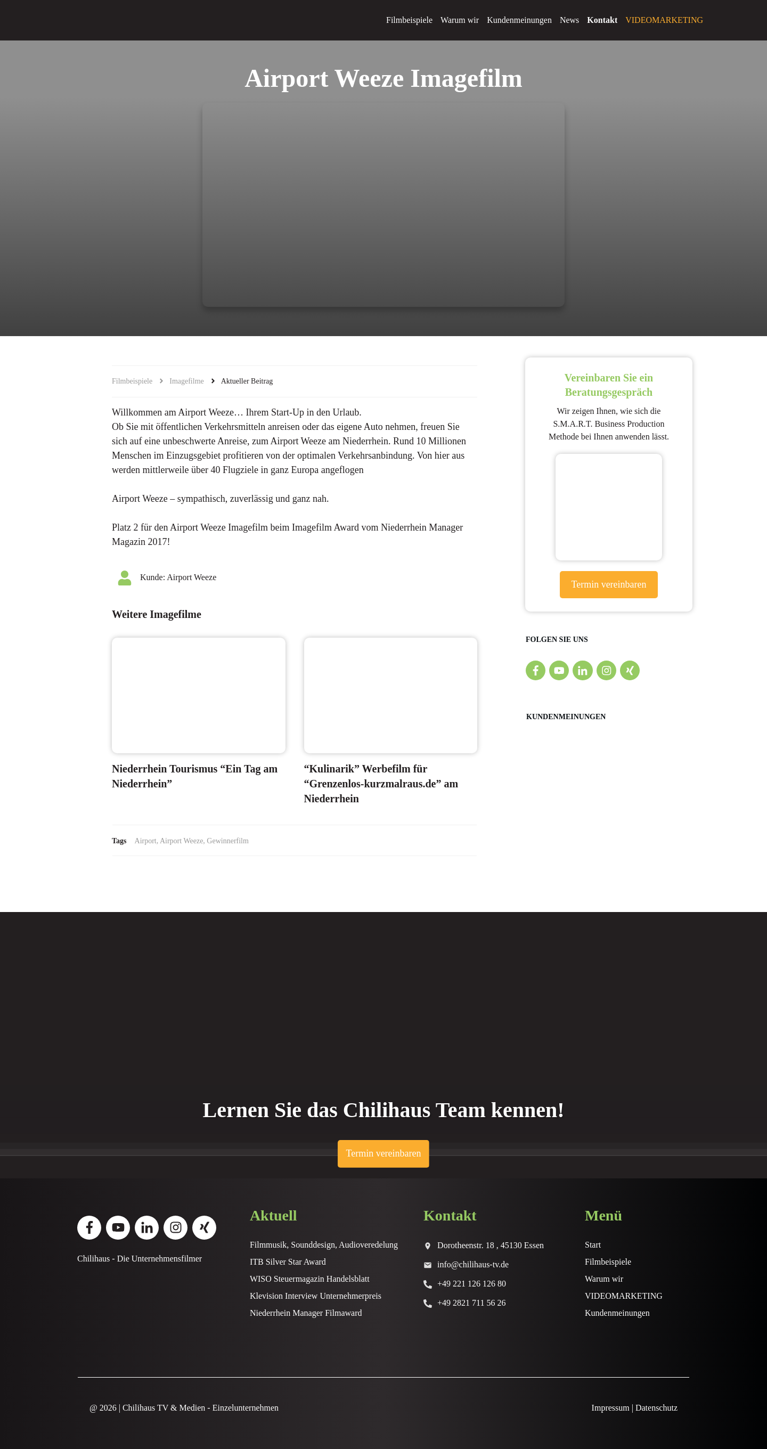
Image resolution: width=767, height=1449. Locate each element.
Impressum (611, 1407)
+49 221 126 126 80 (471, 1283)
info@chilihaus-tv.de (473, 1264)
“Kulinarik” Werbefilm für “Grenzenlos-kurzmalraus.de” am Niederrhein (381, 783)
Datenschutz (656, 1407)
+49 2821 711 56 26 (471, 1302)
